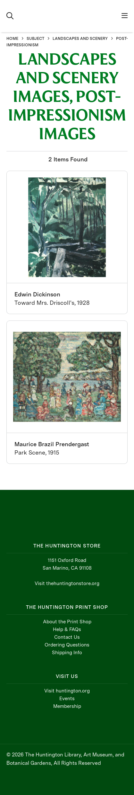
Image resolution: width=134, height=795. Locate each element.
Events (67, 698)
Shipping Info (67, 652)
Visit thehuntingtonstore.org (67, 583)
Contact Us (67, 637)
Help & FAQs (67, 629)
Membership (67, 706)
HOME (12, 38)
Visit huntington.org (67, 691)
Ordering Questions (67, 645)
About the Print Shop (67, 622)
